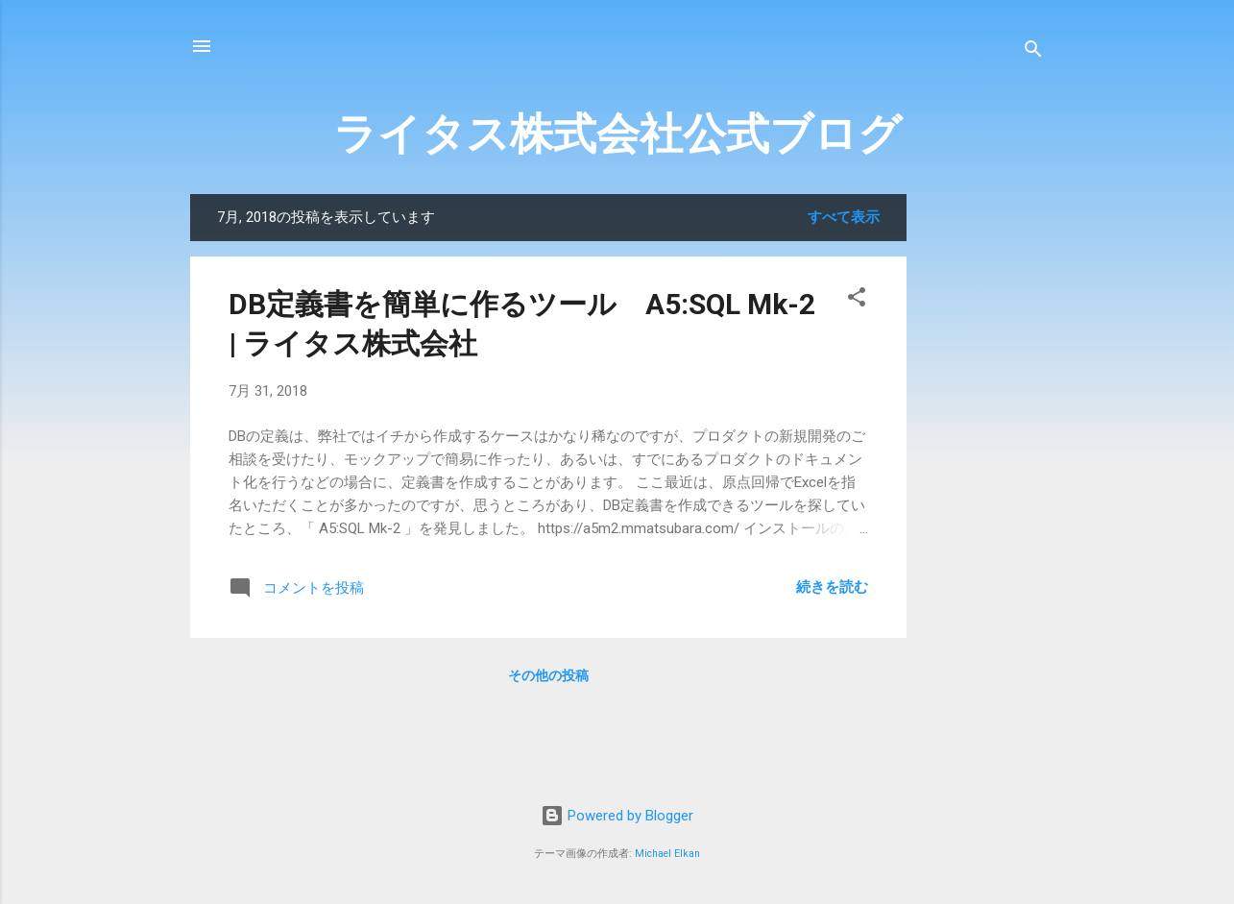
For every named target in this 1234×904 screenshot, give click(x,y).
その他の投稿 (548, 675)
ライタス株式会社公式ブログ (617, 134)
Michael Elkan (667, 853)
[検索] (1033, 52)
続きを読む (832, 587)
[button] (856, 300)
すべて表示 (844, 217)
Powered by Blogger (617, 815)
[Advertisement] (1066, 482)
